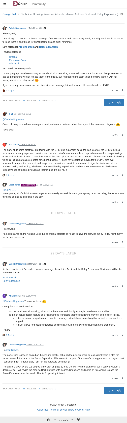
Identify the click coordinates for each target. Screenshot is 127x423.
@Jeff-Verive (9, 190)
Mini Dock (14, 63)
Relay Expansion (48, 47)
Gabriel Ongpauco (17, 28)
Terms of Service (58, 409)
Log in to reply (113, 102)
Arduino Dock (26, 47)
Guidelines (42, 409)
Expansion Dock (17, 60)
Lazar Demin (15, 185)
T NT (11, 114)
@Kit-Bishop (11, 350)
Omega (13, 57)
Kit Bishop (14, 296)
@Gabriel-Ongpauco (13, 119)
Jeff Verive (14, 144)
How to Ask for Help (79, 409)
